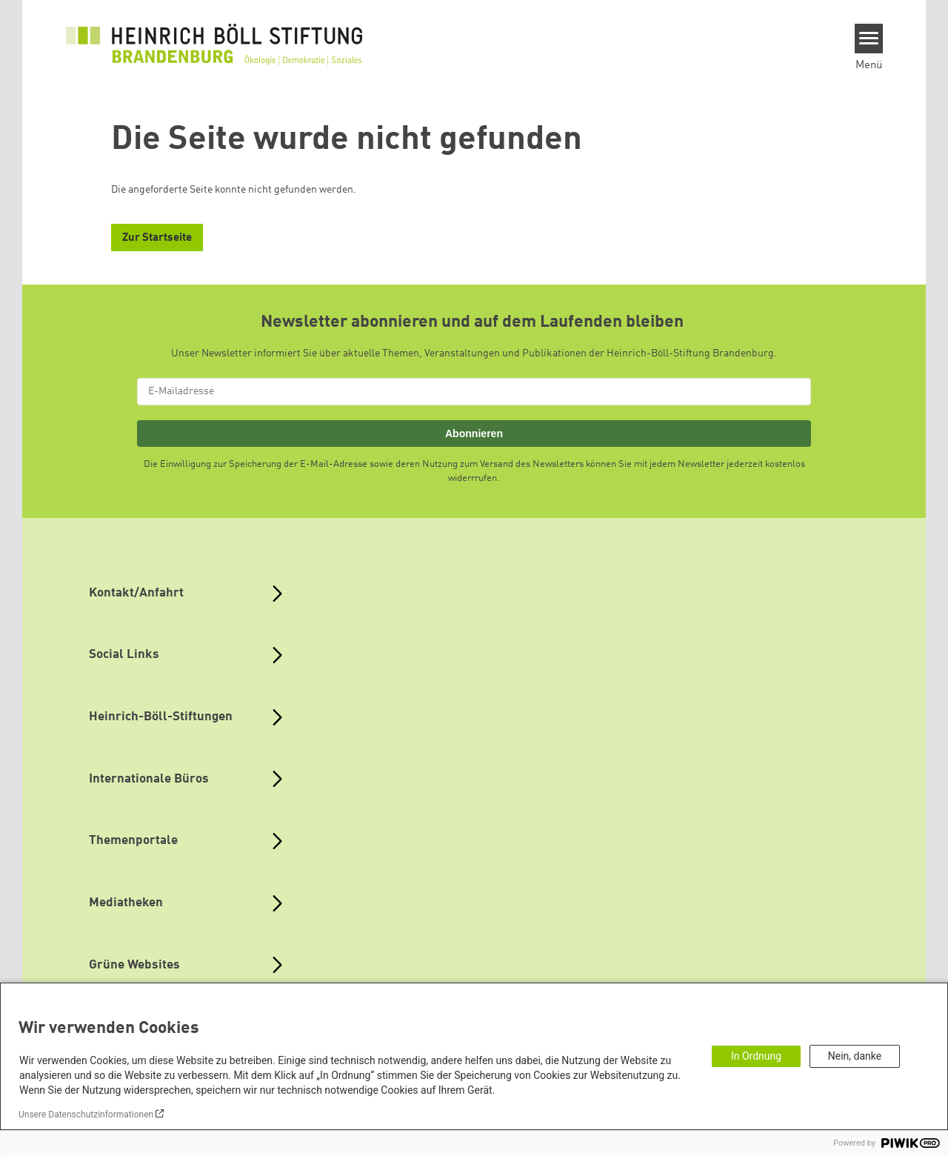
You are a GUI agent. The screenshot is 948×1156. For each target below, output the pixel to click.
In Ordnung (756, 1056)
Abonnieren (474, 433)
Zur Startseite (157, 238)
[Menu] (869, 38)
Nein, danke (854, 1056)
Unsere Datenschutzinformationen (86, 1114)
